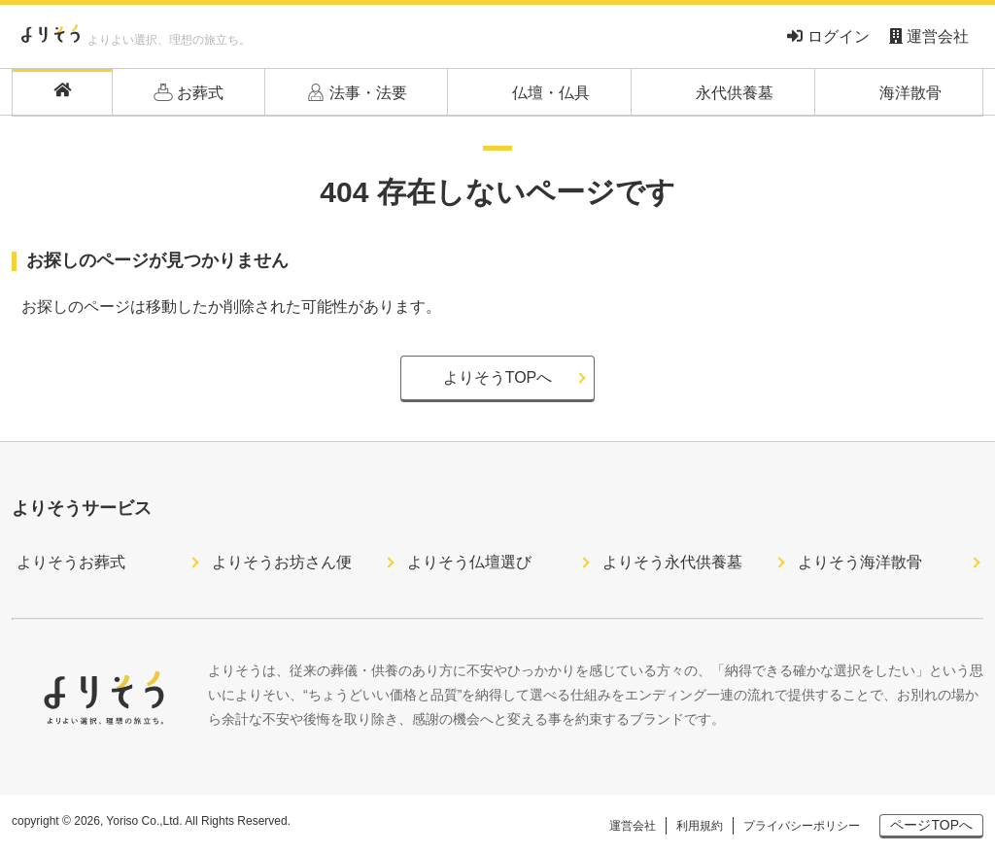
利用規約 (699, 826)
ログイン (828, 36)
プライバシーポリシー (801, 826)
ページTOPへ (931, 825)
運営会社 (929, 36)
